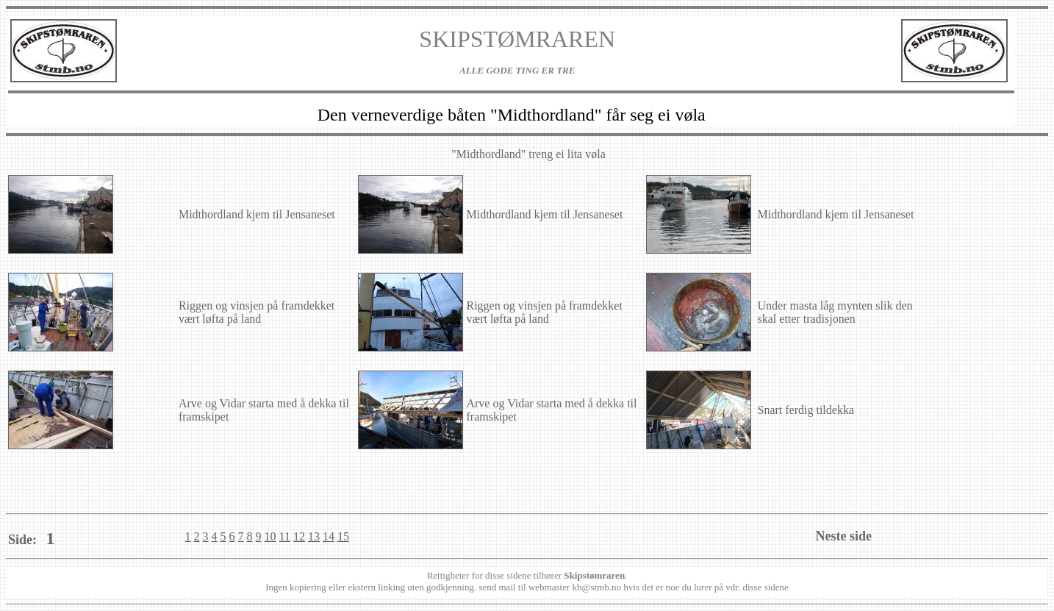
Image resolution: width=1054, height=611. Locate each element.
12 (299, 536)
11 (284, 536)
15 (343, 536)
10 (270, 536)
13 (314, 536)
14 (328, 536)
